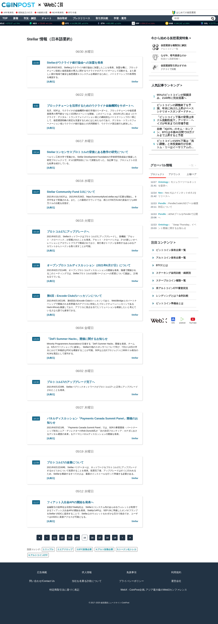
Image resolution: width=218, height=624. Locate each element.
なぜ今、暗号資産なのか (173, 55)
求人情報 (87, 572)
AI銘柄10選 (41, 12)
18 (107, 537)
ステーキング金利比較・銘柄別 (173, 273)
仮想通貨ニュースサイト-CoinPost (115, 603)
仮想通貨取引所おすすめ (173, 65)
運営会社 (176, 581)
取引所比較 (102, 18)
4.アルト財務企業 (104, 549)
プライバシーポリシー (131, 581)
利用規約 (176, 572)
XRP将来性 (7, 12)
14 (77, 537)
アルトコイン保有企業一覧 (171, 257)
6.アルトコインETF (38, 555)
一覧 (191, 165)
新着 (15, 18)
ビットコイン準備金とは (169, 303)
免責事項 (131, 572)
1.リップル (48, 549)
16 (92, 537)
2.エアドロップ (65, 549)
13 (69, 537)
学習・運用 (120, 18)
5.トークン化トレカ (126, 549)
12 (62, 537)
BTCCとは (162, 265)
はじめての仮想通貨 (184, 12)
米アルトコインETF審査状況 (172, 288)
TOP (5, 18)
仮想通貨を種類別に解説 (173, 45)
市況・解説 (30, 18)
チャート (47, 18)
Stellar (135, 81)
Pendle (162, 203)
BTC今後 (71, 12)
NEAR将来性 (57, 12)
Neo (160, 192)
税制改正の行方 (24, 12)
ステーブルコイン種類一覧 (171, 280)
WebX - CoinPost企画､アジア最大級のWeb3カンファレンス (154, 589)
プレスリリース (81, 18)
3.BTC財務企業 (84, 549)
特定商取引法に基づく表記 (64, 589)
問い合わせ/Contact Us (42, 581)
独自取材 (62, 18)
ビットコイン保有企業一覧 (171, 250)
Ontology (163, 182)
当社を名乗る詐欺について (87, 581)
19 (115, 537)
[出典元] (51, 81)
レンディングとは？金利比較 (172, 295)
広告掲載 (42, 572)
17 (100, 537)
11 (54, 537)
